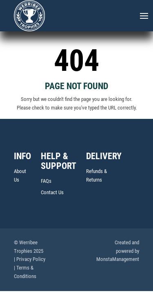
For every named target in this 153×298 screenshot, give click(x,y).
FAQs (46, 182)
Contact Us (52, 193)
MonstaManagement (117, 260)
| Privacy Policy (29, 260)
